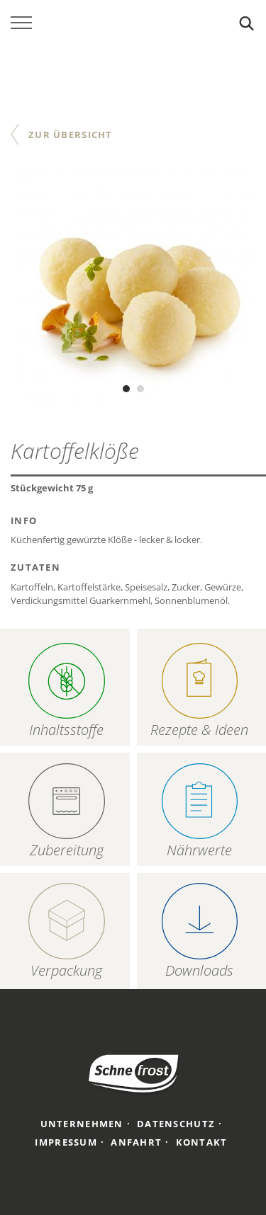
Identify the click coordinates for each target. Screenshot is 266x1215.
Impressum (66, 1142)
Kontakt (202, 1142)
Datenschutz (176, 1123)
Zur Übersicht (70, 134)
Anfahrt (136, 1142)
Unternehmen (81, 1123)
